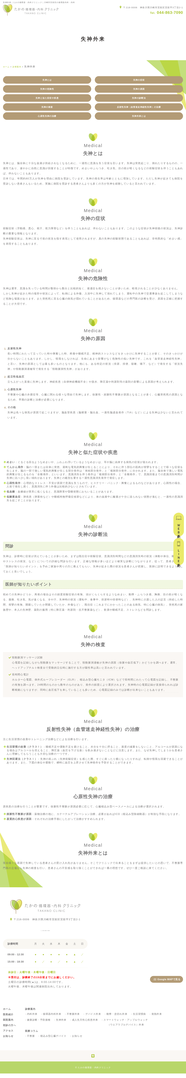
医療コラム (175, 20)
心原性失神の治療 (47, 120)
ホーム (7, 20)
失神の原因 (139, 90)
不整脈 (31, 1040)
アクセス (127, 20)
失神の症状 (139, 80)
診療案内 (77, 20)
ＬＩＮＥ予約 (178, 554)
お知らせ (151, 20)
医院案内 (53, 20)
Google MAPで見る (167, 984)
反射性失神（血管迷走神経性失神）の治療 (138, 110)
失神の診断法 (138, 100)
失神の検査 (47, 110)
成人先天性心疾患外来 (86, 1024)
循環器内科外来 (52, 1018)
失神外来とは (138, 120)
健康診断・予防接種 (39, 1024)
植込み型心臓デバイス (54, 1040)
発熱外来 (158, 1018)
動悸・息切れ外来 (118, 1018)
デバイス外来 (94, 1018)
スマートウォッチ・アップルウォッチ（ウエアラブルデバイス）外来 (127, 1026)
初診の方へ (102, 20)
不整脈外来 (74, 1018)
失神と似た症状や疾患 (47, 100)
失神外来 (62, 1024)
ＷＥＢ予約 (178, 528)
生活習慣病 (141, 1018)
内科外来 (32, 1018)
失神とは (47, 80)
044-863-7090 (45, 933)
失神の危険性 (47, 90)
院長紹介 (30, 20)
